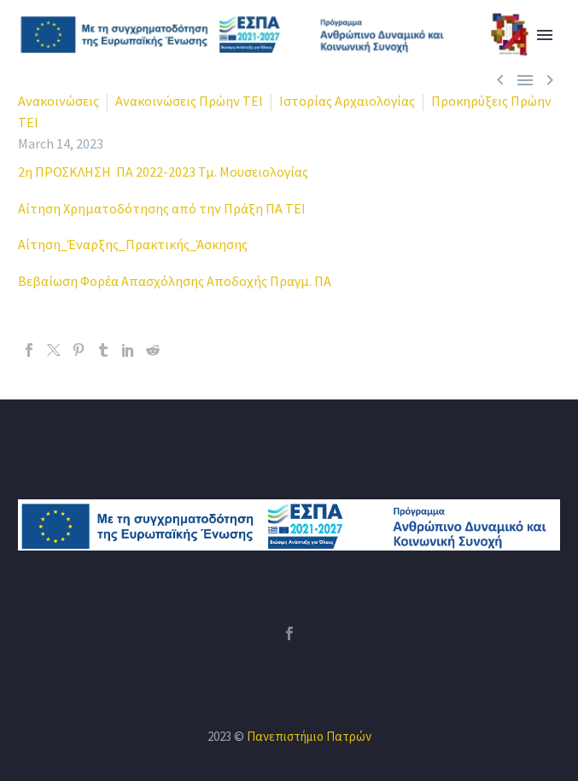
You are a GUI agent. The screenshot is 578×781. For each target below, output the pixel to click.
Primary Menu (544, 35)
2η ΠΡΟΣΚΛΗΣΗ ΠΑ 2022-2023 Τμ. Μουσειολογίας (163, 171)
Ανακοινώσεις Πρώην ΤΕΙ (189, 100)
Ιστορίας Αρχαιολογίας (347, 100)
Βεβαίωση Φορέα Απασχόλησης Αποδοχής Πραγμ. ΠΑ (174, 280)
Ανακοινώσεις (58, 100)
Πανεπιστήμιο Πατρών (309, 736)
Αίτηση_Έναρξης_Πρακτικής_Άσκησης (133, 244)
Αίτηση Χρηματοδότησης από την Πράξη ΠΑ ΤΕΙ (162, 208)
